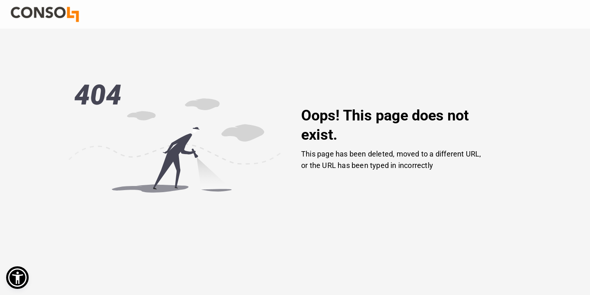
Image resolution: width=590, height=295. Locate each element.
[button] (17, 277)
